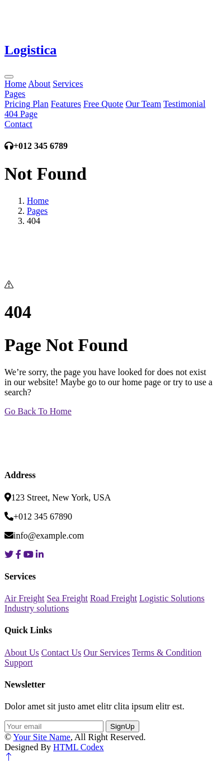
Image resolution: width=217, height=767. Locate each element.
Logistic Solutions (172, 598)
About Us (21, 652)
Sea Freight (67, 598)
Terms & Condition (166, 652)
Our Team (143, 104)
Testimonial (184, 104)
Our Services (106, 652)
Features (66, 104)
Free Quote (103, 104)
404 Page (20, 114)
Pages (14, 94)
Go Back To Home (38, 411)
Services (68, 83)
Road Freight (113, 598)
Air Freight (24, 598)
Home (15, 83)
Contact (18, 124)
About (39, 83)
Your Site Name (41, 737)
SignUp (122, 726)
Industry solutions (36, 608)
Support (18, 662)
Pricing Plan (26, 104)
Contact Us (61, 652)
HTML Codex (78, 747)
